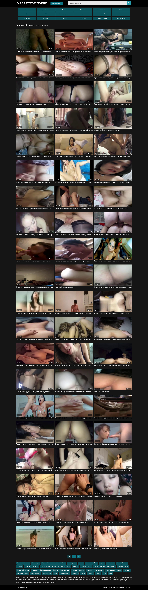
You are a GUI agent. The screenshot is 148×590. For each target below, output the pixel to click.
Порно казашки (22, 587)
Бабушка (90, 574)
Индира (27, 567)
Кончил (81, 563)
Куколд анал (72, 563)
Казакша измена (45, 570)
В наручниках (47, 574)
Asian (55, 574)
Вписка (124, 563)
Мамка (19, 563)
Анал (83, 14)
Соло (110, 574)
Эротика (64, 10)
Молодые (27, 18)
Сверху (98, 574)
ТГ (46, 14)
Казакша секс (64, 570)
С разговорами (102, 10)
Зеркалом (35, 570)
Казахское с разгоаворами (95, 570)
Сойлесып (35, 567)
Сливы (121, 10)
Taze (63, 563)
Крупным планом (22, 574)
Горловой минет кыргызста (51, 563)
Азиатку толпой (86, 567)
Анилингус (75, 574)
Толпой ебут (111, 567)
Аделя (102, 563)
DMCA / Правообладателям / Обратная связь (117, 587)
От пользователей (64, 14)
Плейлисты (56, 3)
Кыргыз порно (65, 567)
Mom (95, 563)
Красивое (83, 10)
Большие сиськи (102, 18)
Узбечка (27, 563)
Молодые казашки (78, 570)
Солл (104, 574)
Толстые (64, 18)
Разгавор (127, 570)
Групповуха (36, 563)
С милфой (55, 567)
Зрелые (45, 18)
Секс (27, 10)
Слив (118, 563)
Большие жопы (121, 18)
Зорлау (19, 567)
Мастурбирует (35, 574)
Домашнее (45, 10)
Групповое (83, 18)
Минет (121, 14)
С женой (102, 14)
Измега (55, 570)
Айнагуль (89, 563)
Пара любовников (23, 570)
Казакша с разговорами (113, 570)
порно (32, 3)
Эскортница (110, 563)
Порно (83, 574)
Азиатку (75, 567)
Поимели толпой (123, 567)
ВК (27, 14)
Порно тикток (45, 567)
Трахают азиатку (99, 567)
